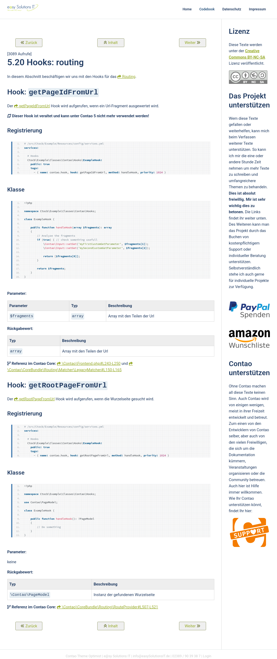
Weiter (190, 42)
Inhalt (113, 42)
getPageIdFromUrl (34, 105)
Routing (128, 76)
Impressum (257, 9)
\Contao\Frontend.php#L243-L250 (91, 362)
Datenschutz (231, 9)
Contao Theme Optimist (83, 654)
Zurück (31, 42)
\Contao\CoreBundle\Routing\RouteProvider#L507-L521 (110, 605)
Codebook (207, 9)
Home (187, 9)
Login (207, 654)
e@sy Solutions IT (117, 654)
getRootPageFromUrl (37, 397)
